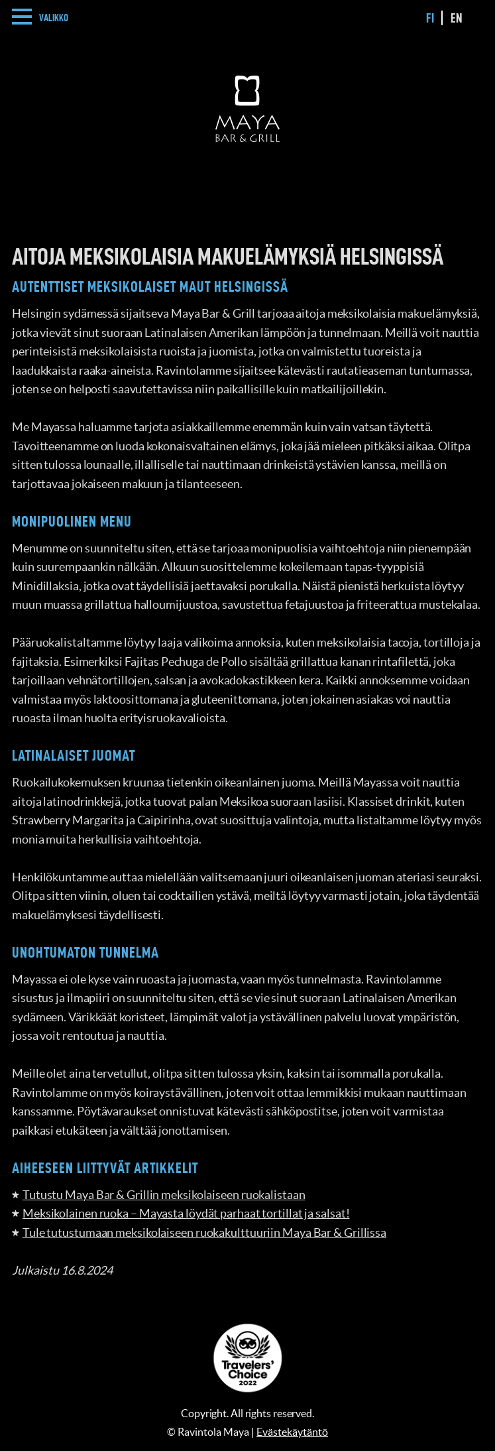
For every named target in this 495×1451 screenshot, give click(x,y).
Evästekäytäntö (292, 1432)
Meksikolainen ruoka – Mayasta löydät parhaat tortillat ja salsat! (186, 1213)
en (457, 18)
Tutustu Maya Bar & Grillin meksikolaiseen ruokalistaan (164, 1195)
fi (430, 18)
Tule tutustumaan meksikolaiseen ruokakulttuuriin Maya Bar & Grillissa (204, 1232)
